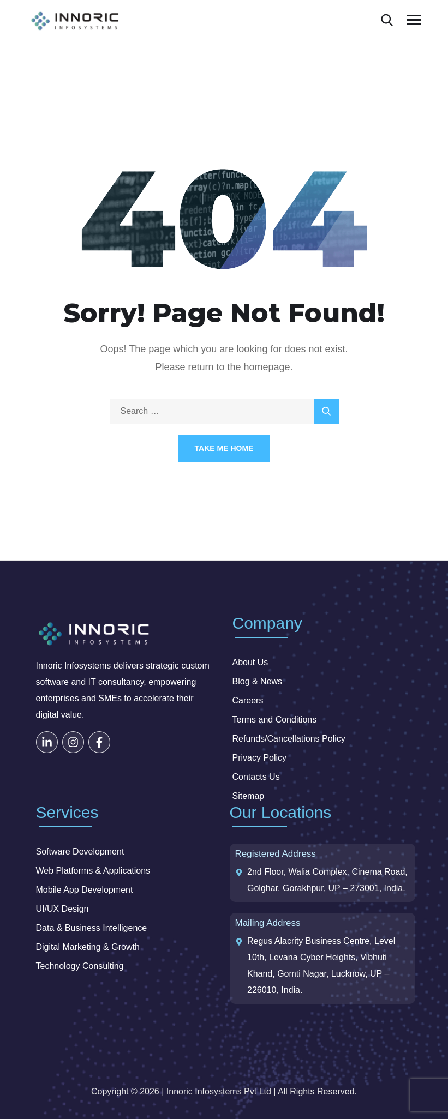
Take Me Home (224, 448)
